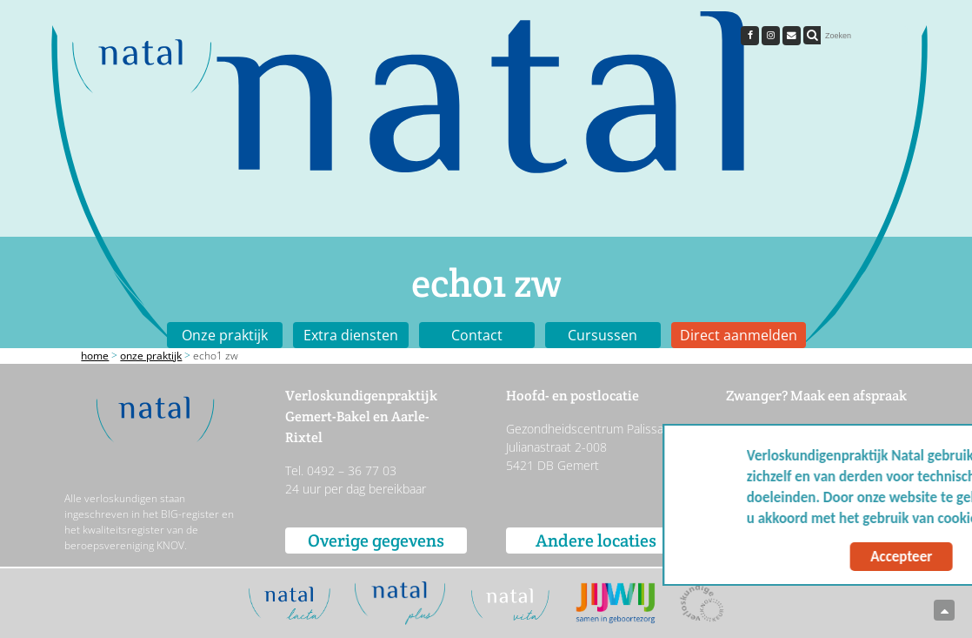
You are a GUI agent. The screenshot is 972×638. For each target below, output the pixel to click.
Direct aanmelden (738, 335)
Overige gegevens (376, 540)
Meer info (911, 518)
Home (95, 355)
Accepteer (791, 556)
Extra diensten (350, 335)
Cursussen (602, 335)
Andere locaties (596, 540)
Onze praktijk (225, 335)
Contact (477, 335)
